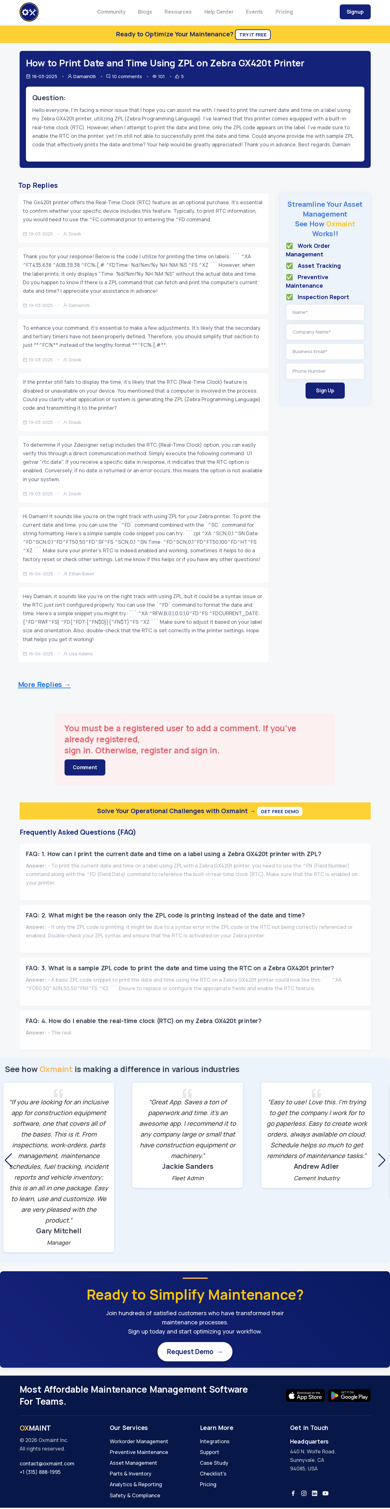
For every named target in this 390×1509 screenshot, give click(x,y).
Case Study (214, 1464)
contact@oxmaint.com (47, 1464)
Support (209, 1453)
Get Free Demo (280, 811)
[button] (8, 1160)
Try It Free (253, 34)
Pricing (284, 11)
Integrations (215, 1442)
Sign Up (325, 390)
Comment (85, 767)
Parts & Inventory (131, 1474)
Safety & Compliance (135, 1496)
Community (111, 11)
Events (254, 11)
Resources (177, 11)
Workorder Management (139, 1442)
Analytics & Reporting (136, 1485)
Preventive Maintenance (139, 1453)
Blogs (145, 11)
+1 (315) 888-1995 (40, 1473)
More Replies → (44, 684)
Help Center (219, 11)
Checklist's (213, 1474)
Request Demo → (195, 1352)
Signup (355, 11)
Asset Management (133, 1464)
